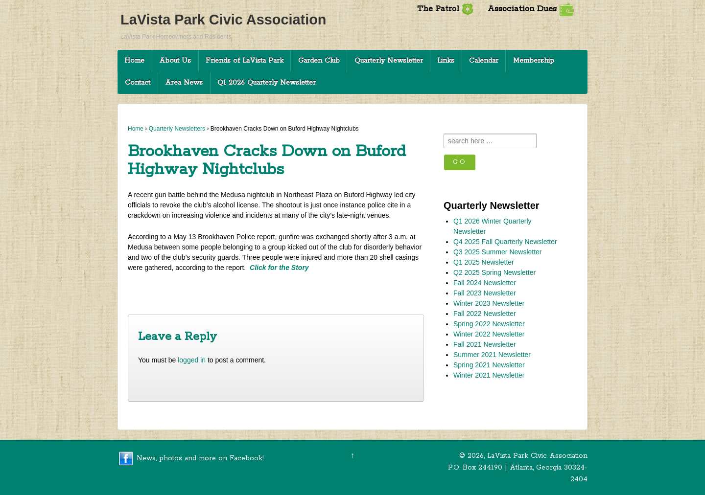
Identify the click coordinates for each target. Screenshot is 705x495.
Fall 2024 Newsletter (484, 283)
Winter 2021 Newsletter (489, 375)
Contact (137, 82)
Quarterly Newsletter (388, 60)
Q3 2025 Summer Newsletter (497, 252)
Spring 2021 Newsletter (489, 365)
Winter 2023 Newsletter (489, 303)
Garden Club (319, 60)
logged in (192, 360)
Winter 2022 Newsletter (489, 334)
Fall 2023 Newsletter (484, 293)
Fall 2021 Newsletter (484, 344)
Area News (184, 82)
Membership (533, 60)
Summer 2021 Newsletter (492, 355)
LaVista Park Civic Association (223, 19)
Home (134, 60)
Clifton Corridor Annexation (375, 290)
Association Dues (531, 9)
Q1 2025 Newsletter (483, 262)
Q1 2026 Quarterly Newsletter (266, 82)
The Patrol (445, 9)
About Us (175, 60)
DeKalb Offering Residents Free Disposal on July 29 (212, 290)
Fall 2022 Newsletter (484, 313)
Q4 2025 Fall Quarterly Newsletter (505, 242)
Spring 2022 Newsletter (489, 324)
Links (445, 60)
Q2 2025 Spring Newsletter (494, 272)
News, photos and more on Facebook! (200, 458)
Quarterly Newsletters (177, 128)
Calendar (483, 60)
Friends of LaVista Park (244, 60)
